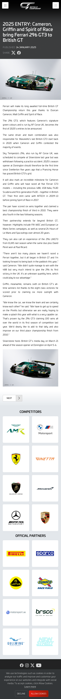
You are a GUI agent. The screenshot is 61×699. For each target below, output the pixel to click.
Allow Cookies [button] (38, 693)
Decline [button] (21, 693)
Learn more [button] (30, 686)
